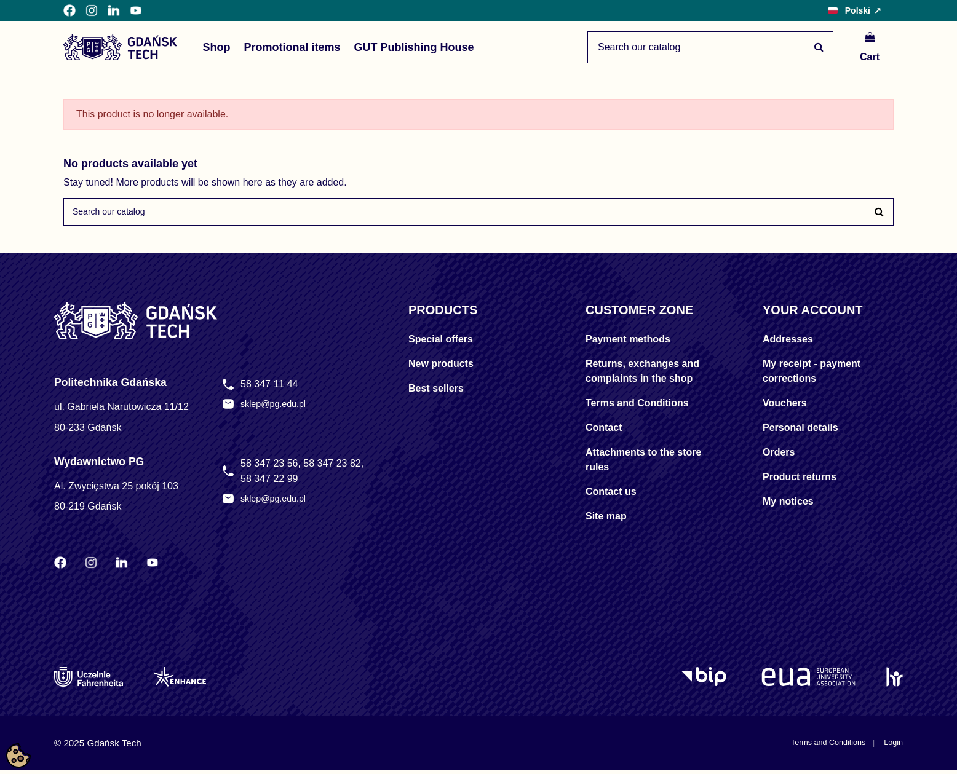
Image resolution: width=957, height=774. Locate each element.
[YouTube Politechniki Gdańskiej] (136, 10)
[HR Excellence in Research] (894, 680)
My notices (788, 505)
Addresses (788, 343)
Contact (604, 432)
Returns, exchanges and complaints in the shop (642, 375)
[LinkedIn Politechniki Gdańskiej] (114, 10)
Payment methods (628, 343)
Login (891, 746)
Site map (606, 520)
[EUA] (808, 680)
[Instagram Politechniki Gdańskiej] (91, 10)
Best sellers (436, 392)
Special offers (440, 343)
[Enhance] (180, 680)
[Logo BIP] (706, 680)
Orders (779, 456)
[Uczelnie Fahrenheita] (88, 680)
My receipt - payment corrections (811, 375)
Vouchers (785, 407)
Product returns (799, 481)
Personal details (800, 432)
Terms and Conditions (637, 407)
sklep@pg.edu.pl (277, 408)
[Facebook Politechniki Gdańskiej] (69, 10)
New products (441, 368)
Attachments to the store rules (643, 463)
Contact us (611, 496)
